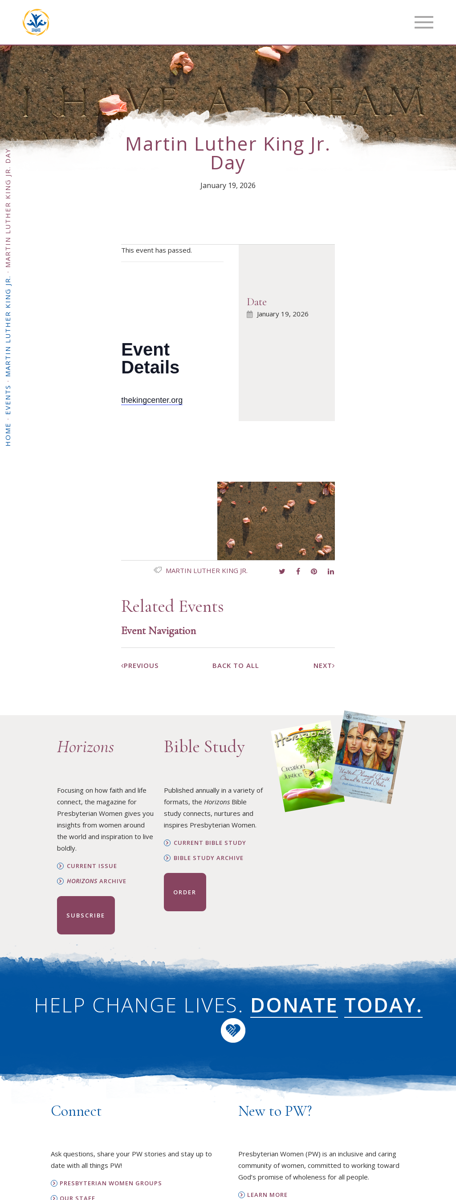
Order (184, 892)
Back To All (235, 665)
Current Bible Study (210, 843)
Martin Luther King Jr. (207, 570)
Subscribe (85, 915)
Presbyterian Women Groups (111, 1183)
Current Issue (92, 866)
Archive (96, 881)
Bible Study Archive (209, 858)
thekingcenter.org (152, 400)
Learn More (267, 1195)
